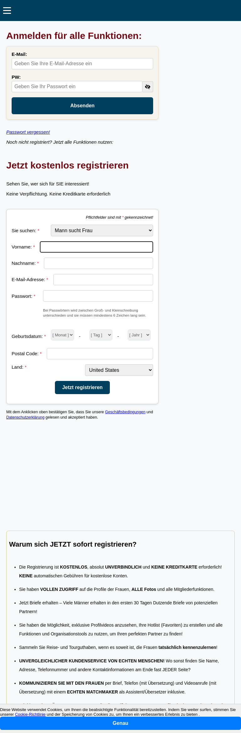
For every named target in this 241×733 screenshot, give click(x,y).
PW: (16, 77)
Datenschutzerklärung (25, 417)
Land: (19, 367)
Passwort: (23, 296)
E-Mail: (19, 54)
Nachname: (25, 263)
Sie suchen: (25, 230)
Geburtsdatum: (29, 336)
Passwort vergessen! (28, 132)
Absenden (82, 105)
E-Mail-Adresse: (30, 279)
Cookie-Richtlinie (30, 714)
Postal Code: (27, 353)
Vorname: (23, 246)
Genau (120, 723)
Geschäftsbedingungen (125, 412)
